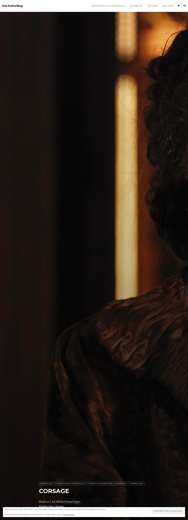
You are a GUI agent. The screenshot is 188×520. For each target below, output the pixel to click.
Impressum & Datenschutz (108, 6)
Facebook (136, 6)
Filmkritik (121, 484)
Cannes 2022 (46, 484)
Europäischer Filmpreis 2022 (71, 484)
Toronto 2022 (136, 484)
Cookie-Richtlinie (68, 515)
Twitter (152, 6)
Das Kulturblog (12, 5)
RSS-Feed (168, 6)
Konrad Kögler (72, 502)
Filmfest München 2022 (101, 484)
